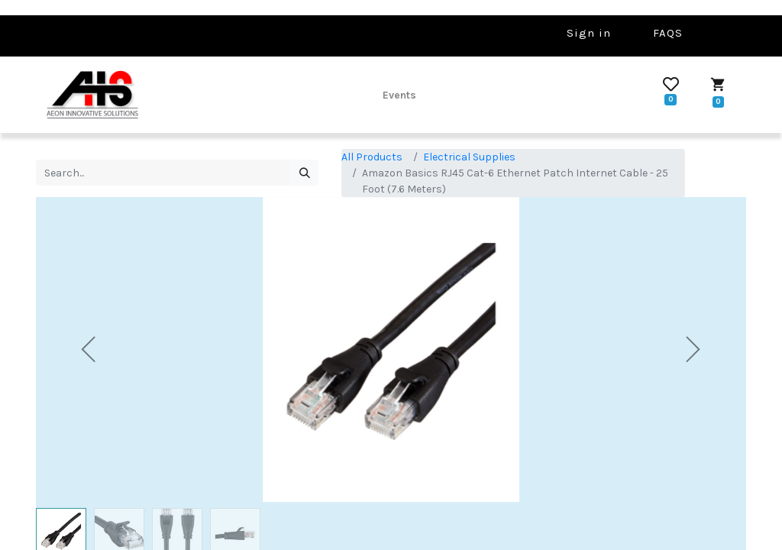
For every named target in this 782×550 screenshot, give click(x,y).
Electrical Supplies (469, 156)
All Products (371, 156)
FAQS (668, 33)
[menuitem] (399, 94)
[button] (89, 350)
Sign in (589, 33)
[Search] (304, 173)
